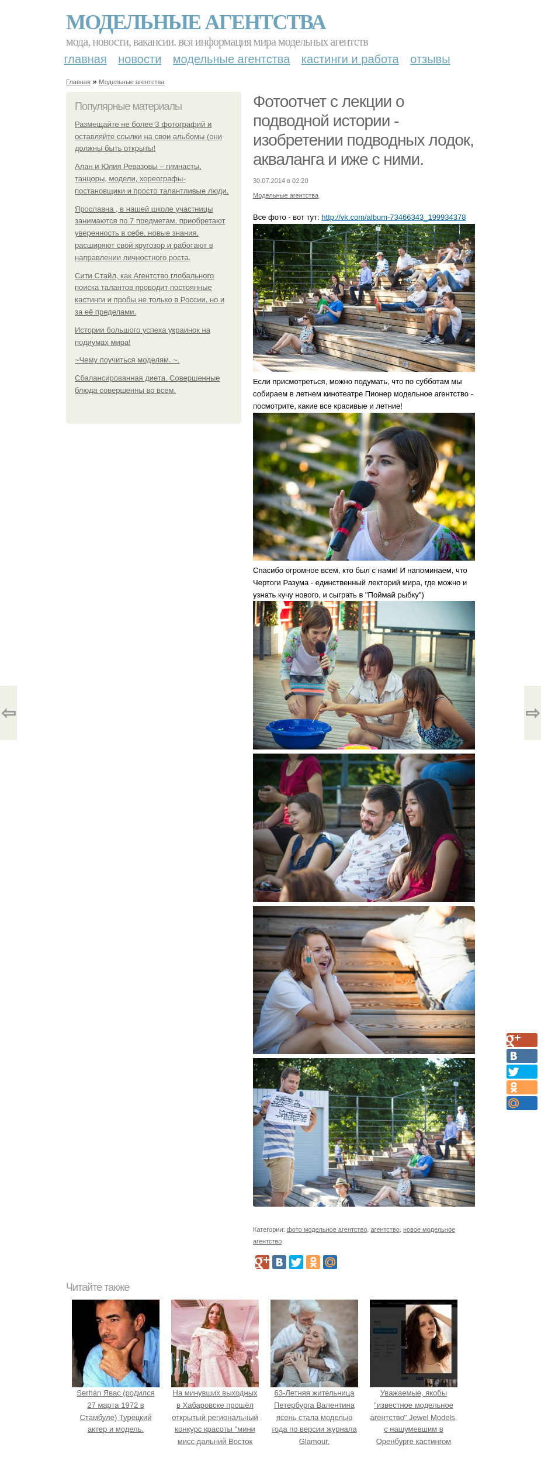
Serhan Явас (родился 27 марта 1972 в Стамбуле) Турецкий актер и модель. (115, 1404)
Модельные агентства (195, 22)
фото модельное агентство (327, 1229)
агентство (384, 1229)
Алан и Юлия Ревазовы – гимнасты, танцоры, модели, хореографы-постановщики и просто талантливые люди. (151, 178)
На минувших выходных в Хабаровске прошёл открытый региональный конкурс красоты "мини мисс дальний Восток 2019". (215, 1417)
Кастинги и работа (350, 59)
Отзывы (430, 59)
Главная (85, 59)
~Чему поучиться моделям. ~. (127, 359)
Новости (139, 59)
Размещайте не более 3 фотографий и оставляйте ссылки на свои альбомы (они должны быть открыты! (148, 136)
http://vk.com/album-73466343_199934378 (393, 217)
